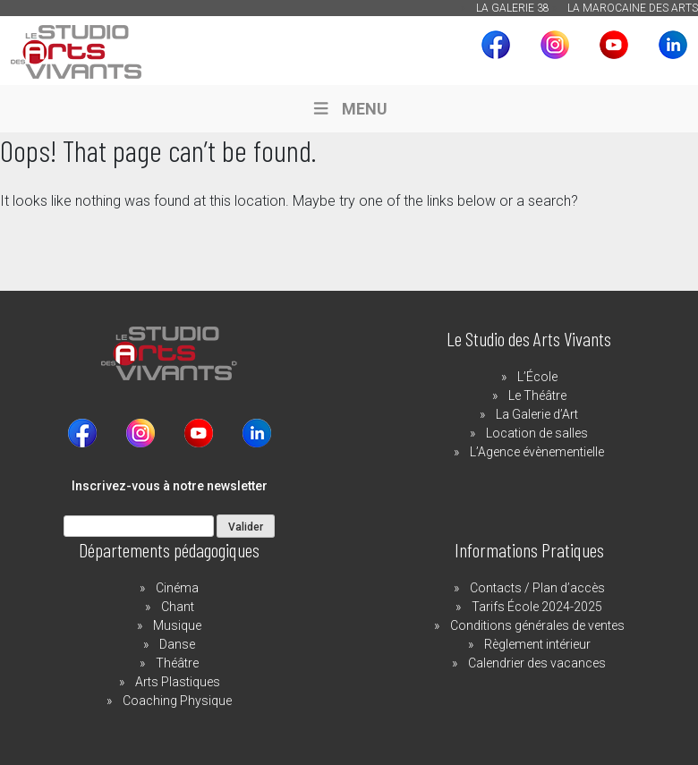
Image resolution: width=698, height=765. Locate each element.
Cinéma (177, 588)
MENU (349, 108)
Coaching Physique (177, 700)
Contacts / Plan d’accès (537, 588)
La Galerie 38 (512, 8)
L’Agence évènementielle (537, 452)
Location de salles (537, 433)
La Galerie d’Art (537, 414)
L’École (537, 377)
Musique (177, 625)
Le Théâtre (537, 395)
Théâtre (177, 663)
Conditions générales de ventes (537, 625)
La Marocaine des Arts (632, 8)
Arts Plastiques (177, 682)
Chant (177, 606)
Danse (177, 644)
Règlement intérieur (537, 644)
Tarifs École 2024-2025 (537, 606)
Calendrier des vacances (537, 663)
